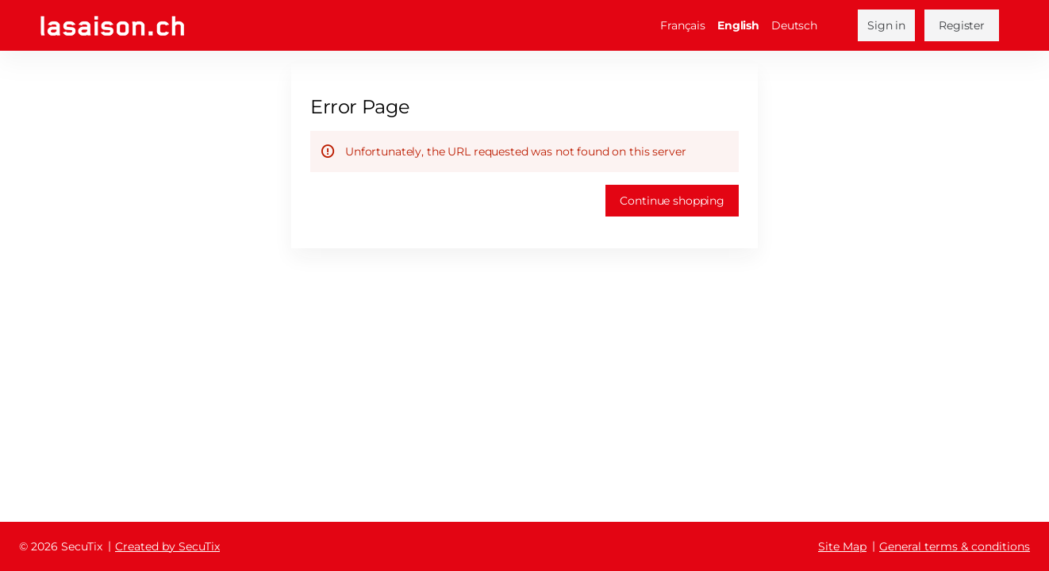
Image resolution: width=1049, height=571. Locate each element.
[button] (672, 201)
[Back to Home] (112, 26)
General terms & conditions (954, 546)
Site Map (842, 546)
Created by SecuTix (167, 546)
